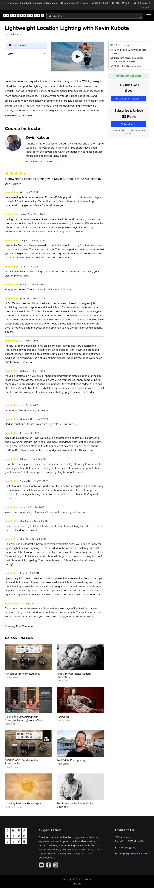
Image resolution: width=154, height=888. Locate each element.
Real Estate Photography (71, 760)
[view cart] (126, 3)
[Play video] (77, 56)
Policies (77, 883)
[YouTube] (41, 865)
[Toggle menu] (148, 16)
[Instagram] (56, 865)
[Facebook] (48, 865)
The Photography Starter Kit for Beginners (75, 805)
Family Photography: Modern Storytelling (74, 675)
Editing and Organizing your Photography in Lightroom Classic (24, 718)
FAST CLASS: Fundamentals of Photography (23, 761)
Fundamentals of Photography (22, 673)
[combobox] (95, 16)
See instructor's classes (39, 161)
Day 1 (11, 53)
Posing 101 (63, 717)
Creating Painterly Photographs (23, 803)
